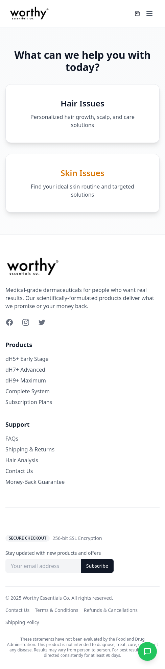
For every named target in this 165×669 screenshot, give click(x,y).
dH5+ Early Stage (27, 359)
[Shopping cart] (137, 13)
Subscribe (97, 566)
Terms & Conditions (56, 610)
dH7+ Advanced (25, 369)
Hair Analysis (21, 460)
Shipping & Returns (29, 449)
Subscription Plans (28, 402)
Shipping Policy (22, 622)
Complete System (27, 391)
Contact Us (19, 471)
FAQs (11, 438)
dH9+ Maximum (25, 380)
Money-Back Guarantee (35, 482)
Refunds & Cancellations (111, 610)
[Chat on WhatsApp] (147, 651)
